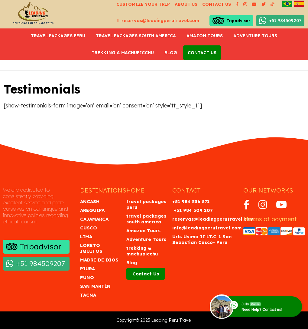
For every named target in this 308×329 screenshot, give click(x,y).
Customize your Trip (143, 4)
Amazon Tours (204, 35)
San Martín (95, 286)
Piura (87, 268)
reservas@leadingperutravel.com (158, 20)
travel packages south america (136, 35)
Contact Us (202, 52)
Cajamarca (94, 219)
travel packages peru (58, 35)
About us (186, 4)
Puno (87, 277)
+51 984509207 (280, 20)
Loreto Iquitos (91, 248)
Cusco (88, 228)
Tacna (88, 295)
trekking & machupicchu (123, 52)
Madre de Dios (99, 260)
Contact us (216, 4)
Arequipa (92, 210)
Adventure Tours (255, 35)
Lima (86, 236)
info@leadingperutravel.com (207, 228)
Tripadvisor (231, 21)
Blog (170, 52)
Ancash (89, 201)
